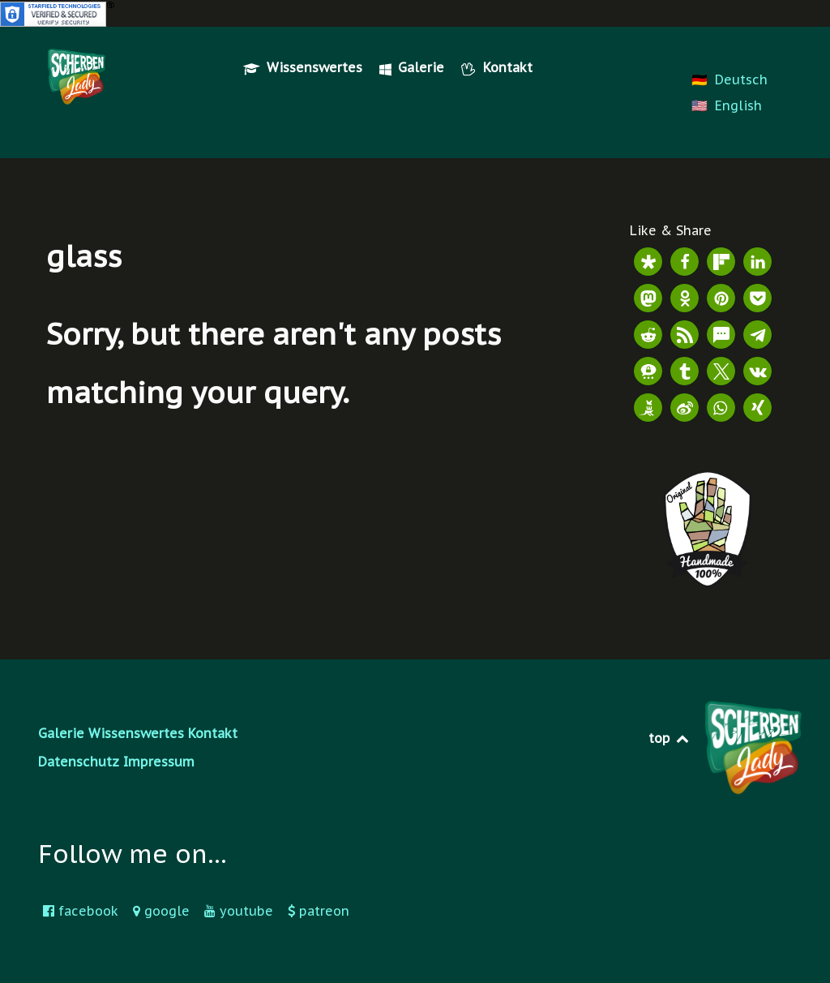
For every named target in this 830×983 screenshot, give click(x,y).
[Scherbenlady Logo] (76, 76)
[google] (163, 910)
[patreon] (318, 910)
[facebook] (83, 910)
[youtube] (241, 910)
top (669, 738)
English (738, 105)
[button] (648, 261)
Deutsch (741, 79)
